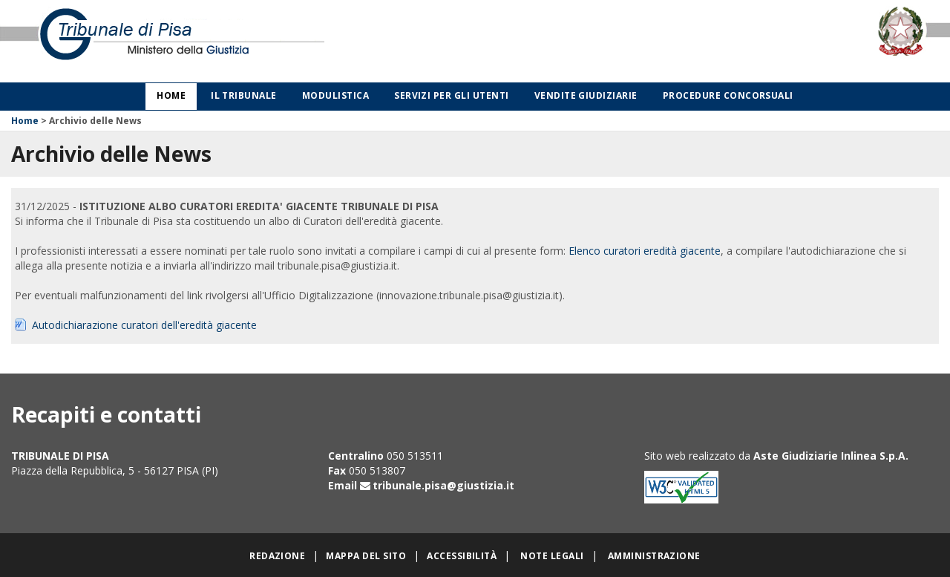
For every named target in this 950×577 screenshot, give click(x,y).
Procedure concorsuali (728, 95)
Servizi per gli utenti (451, 95)
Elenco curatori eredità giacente (645, 251)
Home (171, 95)
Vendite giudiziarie (586, 95)
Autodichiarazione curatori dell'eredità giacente (144, 325)
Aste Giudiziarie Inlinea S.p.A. (830, 456)
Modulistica (335, 95)
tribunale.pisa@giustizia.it (443, 485)
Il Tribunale (244, 95)
